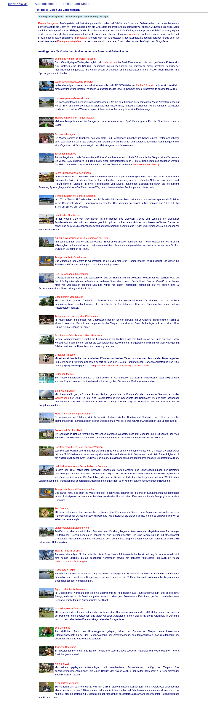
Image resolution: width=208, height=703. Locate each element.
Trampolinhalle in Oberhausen (71, 257)
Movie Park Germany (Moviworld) (73, 413)
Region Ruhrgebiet (48, 23)
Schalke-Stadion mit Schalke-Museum (75, 196)
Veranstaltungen (74, 16)
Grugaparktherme (64, 374)
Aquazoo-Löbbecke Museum (70, 589)
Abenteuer (134, 34)
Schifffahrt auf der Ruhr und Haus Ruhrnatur (78, 335)
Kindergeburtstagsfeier (69, 41)
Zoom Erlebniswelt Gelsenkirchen (73, 173)
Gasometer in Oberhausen (69, 297)
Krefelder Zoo (62, 663)
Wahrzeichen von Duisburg (69, 561)
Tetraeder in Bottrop (65, 153)
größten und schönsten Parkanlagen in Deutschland (122, 365)
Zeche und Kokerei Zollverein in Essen (75, 59)
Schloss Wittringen (65, 134)
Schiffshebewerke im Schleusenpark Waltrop (79, 447)
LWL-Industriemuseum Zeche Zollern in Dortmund (81, 466)
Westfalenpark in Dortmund (69, 608)
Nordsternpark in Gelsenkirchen (72, 98)
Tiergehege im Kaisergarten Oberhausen (76, 316)
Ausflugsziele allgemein (51, 16)
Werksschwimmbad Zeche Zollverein (74, 81)
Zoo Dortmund (62, 627)
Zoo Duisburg (62, 508)
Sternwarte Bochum (65, 390)
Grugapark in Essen (65, 354)
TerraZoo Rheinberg (65, 647)
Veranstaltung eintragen (96, 16)
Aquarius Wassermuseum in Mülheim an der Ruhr (81, 238)
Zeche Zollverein (145, 85)
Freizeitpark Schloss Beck (69, 430)
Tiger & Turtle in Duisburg (68, 550)
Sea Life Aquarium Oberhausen (71, 274)
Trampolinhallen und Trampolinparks (74, 117)
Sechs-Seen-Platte (65, 570)
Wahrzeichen (110, 62)
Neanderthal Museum (66, 683)
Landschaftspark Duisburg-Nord (72, 527)
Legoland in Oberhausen (68, 215)
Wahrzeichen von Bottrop (146, 164)
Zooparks (82, 37)
